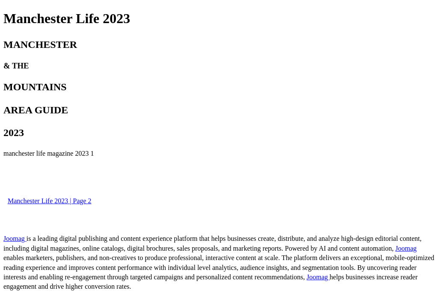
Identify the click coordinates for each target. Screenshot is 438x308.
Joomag (15, 238)
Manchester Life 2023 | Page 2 (50, 200)
